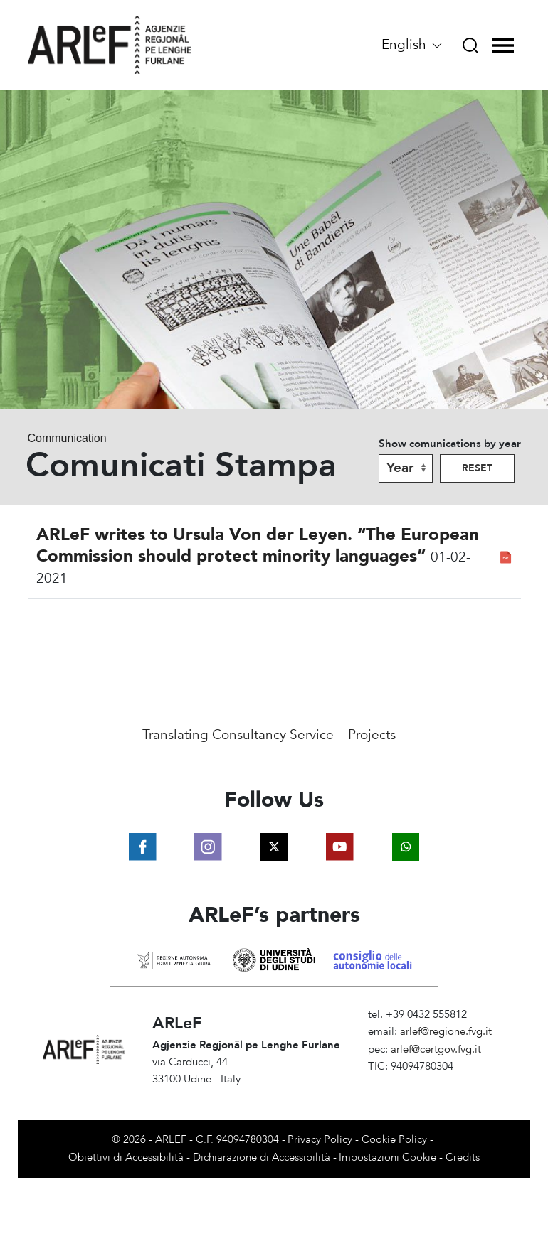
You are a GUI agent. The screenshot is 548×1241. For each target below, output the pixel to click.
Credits (463, 1157)
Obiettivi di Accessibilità (126, 1157)
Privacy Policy (320, 1139)
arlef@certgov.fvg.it (436, 1049)
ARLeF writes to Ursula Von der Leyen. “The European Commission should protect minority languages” (257, 545)
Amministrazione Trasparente (436, 1083)
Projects (372, 735)
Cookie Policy (394, 1139)
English (412, 45)
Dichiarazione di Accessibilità (261, 1157)
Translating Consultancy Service (238, 735)
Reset (477, 468)
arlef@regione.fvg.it (446, 1031)
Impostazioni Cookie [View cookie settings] (387, 1157)
